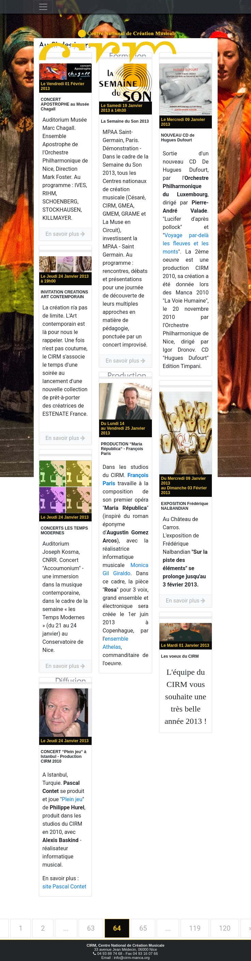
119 (195, 928)
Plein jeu (72, 799)
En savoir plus (65, 234)
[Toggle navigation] (43, 7)
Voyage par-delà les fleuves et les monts (186, 243)
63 (91, 928)
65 (143, 928)
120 (225, 928)
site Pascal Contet (65, 886)
